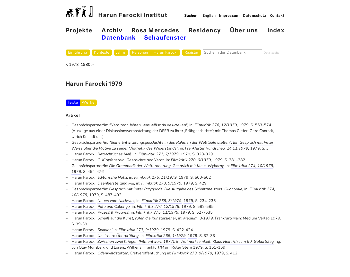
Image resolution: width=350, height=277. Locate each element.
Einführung (77, 52)
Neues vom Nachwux (115, 200)
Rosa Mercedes (155, 31)
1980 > (87, 64)
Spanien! (105, 230)
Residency (205, 31)
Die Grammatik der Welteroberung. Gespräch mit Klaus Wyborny (166, 165)
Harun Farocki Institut (116, 12)
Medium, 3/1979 (198, 218)
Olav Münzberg (92, 247)
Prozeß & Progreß (113, 212)
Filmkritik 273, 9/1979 (161, 183)
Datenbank (119, 38)
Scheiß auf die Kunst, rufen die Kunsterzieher (136, 218)
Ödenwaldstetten (112, 253)
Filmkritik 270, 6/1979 (191, 160)
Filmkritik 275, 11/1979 (155, 177)
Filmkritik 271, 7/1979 (159, 154)
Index (275, 31)
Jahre (120, 52)
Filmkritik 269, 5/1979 (161, 200)
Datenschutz (254, 15)
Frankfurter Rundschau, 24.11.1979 (216, 148)
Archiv (112, 31)
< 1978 (72, 64)
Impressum (229, 15)
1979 (244, 125)
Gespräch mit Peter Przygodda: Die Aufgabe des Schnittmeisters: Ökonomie (175, 189)
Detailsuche (271, 53)
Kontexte (101, 52)
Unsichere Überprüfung (118, 235)
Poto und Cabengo (113, 206)
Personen (140, 52)
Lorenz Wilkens (127, 247)
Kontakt (277, 15)
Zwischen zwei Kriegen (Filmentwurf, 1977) (135, 241)
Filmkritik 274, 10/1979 (252, 165)
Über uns (244, 31)
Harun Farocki (165, 52)
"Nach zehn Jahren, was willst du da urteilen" (148, 125)
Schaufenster (165, 38)
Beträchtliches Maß (114, 154)
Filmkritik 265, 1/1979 (166, 235)
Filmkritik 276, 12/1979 (215, 125)
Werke (88, 102)
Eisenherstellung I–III (115, 183)
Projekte (79, 31)
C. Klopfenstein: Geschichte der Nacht (130, 160)
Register (191, 52)
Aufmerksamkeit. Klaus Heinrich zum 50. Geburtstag (227, 241)
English (209, 15)
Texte (72, 102)
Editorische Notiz (112, 177)
